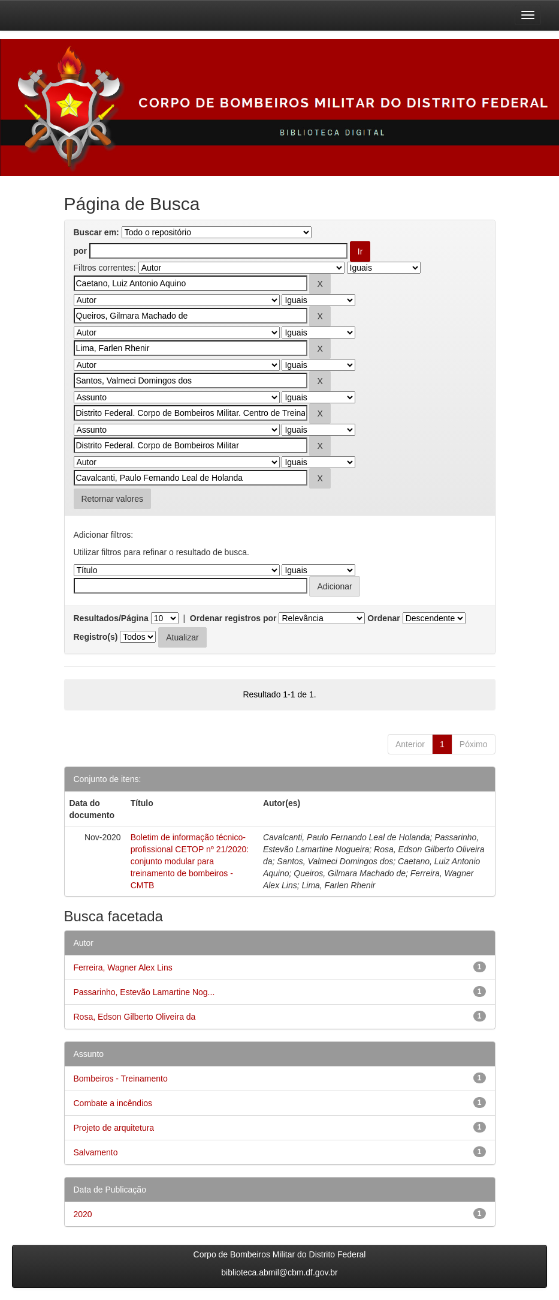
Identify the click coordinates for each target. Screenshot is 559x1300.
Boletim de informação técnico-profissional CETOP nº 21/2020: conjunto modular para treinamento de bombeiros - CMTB (190, 861)
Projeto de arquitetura (114, 1128)
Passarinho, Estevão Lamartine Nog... (144, 992)
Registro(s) (96, 637)
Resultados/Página (111, 618)
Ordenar (383, 618)
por (80, 251)
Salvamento (96, 1152)
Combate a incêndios (113, 1103)
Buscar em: (96, 232)
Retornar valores (112, 499)
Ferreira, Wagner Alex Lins (123, 967)
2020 (83, 1214)
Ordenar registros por (233, 618)
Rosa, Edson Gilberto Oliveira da (135, 1017)
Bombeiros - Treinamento (121, 1078)
